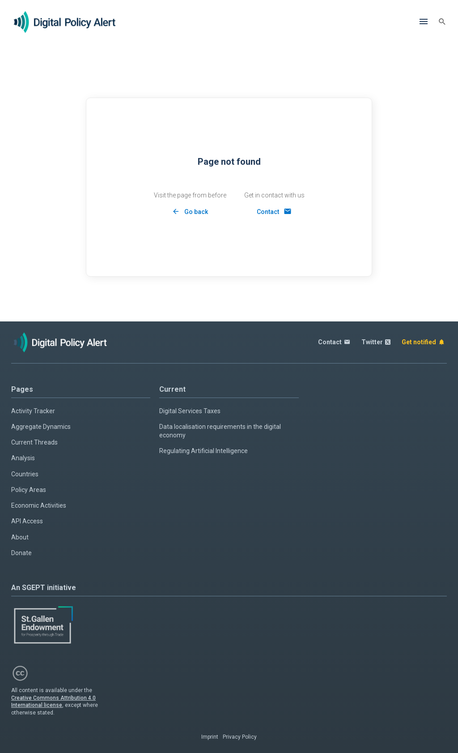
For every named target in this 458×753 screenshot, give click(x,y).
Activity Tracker (33, 411)
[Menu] (423, 22)
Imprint (209, 737)
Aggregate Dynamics (41, 426)
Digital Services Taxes (190, 411)
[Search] (442, 22)
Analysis (23, 458)
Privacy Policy (240, 737)
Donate (21, 552)
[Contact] (274, 211)
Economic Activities (38, 505)
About (20, 537)
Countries (24, 474)
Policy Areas (28, 489)
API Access (27, 521)
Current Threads (34, 442)
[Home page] (65, 22)
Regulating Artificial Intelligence (203, 450)
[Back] (190, 211)
